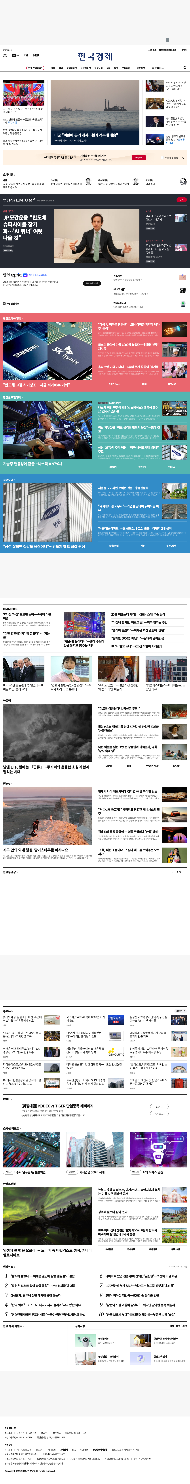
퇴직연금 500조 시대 (85, 1172)
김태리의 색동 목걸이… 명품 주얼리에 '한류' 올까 (128, 831)
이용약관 (84, 1449)
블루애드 (57, 1432)
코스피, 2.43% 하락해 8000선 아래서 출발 (85, 1019)
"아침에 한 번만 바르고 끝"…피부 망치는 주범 (139, 622)
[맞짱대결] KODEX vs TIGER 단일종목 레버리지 (57, 1106)
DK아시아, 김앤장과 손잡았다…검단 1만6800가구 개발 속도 (22, 1082)
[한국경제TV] (15, 55)
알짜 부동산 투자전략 (154, 240)
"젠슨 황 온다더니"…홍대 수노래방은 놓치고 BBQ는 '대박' (84, 643)
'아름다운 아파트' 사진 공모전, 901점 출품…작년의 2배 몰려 (135, 528)
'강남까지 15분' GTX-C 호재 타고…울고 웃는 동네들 (158, 249)
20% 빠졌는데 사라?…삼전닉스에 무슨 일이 (138, 614)
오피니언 (126, 68)
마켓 (172, 384)
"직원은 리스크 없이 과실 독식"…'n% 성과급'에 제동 (42, 1285)
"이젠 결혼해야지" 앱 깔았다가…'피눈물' (26, 635)
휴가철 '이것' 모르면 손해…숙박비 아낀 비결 (27, 616)
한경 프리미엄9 (35, 68)
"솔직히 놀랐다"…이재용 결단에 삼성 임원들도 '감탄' (42, 1276)
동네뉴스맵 (114, 545)
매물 (142, 545)
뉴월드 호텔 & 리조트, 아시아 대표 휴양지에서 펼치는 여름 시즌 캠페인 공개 (129, 1192)
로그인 (184, 50)
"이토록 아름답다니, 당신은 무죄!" (119, 708)
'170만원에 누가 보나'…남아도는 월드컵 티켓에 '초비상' (139, 1285)
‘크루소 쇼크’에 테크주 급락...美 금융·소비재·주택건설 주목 (22, 1034)
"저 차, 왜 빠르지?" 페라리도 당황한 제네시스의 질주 (129, 811)
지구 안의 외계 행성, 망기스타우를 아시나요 (35, 850)
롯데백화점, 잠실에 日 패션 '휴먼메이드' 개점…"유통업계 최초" (22, 1019)
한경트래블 (9, 1184)
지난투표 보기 (159, 1113)
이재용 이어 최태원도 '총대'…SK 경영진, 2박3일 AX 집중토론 (21, 1050)
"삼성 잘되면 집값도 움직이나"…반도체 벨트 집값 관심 (44, 546)
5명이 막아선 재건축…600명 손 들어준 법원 (132, 1295)
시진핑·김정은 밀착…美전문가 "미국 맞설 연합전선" (23, 110)
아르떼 (7, 700)
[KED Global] (36, 55)
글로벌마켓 (85, 68)
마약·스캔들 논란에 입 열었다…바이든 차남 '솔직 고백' (23, 687)
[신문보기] (5, 55)
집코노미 (98, 68)
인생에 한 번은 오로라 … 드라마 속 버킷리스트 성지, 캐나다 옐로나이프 (47, 1252)
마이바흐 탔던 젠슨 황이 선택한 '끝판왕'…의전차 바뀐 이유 (141, 1276)
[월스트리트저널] (26, 55)
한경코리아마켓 (12, 318)
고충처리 (32, 1432)
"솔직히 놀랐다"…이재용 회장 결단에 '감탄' (138, 630)
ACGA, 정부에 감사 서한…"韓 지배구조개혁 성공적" (176, 104)
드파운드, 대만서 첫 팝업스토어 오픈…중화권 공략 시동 (149, 1082)
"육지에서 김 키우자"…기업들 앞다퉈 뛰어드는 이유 (128, 508)
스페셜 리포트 (11, 1128)
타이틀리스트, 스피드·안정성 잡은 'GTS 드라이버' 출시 (22, 1066)
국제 (108, 68)
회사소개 (8, 1432)
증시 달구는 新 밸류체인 (24, 1172)
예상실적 (113, 466)
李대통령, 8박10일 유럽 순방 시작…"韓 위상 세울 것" (176, 121)
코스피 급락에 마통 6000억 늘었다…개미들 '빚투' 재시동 (23, 142)
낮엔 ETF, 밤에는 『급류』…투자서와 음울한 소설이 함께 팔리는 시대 (46, 769)
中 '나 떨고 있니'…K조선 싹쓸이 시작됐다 (136, 646)
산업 (61, 68)
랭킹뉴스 (8, 1267)
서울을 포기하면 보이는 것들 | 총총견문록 (123, 488)
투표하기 (159, 1106)
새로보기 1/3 (180, 1011)
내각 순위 (150, 184)
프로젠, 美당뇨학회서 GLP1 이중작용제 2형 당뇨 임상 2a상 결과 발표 (85, 1082)
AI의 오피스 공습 (146, 1172)
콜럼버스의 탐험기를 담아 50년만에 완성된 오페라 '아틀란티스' (128, 728)
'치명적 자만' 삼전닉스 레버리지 (66, 184)
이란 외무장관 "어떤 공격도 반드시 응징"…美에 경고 (176, 86)
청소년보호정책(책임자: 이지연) (125, 1449)
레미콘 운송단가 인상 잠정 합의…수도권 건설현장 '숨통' (94, 1066)
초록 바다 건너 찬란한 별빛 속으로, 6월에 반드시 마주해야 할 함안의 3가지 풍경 (127, 1232)
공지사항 (80, 1326)
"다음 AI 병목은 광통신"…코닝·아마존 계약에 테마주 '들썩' (128, 326)
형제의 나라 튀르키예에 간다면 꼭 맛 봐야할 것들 (127, 791)
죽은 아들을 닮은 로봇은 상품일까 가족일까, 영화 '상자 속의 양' (127, 749)
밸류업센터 (171, 545)
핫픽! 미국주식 (9, 211)
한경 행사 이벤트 (12, 1326)
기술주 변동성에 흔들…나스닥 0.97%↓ (33, 463)
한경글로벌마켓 (12, 397)
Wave (6, 783)
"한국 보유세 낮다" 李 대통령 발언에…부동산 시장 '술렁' (140, 1314)
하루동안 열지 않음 (171, 157)
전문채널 (141, 68)
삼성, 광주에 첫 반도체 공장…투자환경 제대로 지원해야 (23, 185)
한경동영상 (9, 872)
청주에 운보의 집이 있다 (112, 1212)
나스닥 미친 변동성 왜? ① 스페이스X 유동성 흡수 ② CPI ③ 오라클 (128, 410)
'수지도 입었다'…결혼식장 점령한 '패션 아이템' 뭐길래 (118, 687)
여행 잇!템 (175, 1249)
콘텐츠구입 (26, 1449)
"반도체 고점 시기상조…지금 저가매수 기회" (36, 385)
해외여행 (153, 1249)
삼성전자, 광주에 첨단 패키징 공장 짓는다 (35, 1295)
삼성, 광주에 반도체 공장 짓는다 (175, 139)
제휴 (19, 1449)
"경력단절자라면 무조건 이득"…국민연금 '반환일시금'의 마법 (47, 1314)
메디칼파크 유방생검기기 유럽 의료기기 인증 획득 (148, 1034)
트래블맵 (109, 1249)
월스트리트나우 (109, 402)
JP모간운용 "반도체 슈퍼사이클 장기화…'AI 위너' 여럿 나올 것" (24, 228)
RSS (74, 1449)
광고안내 (45, 1432)
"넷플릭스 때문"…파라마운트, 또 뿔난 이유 (165, 687)
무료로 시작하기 (92, 283)
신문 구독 (152, 50)
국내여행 (131, 1249)
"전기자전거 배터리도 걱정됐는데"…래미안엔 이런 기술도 (83, 1034)
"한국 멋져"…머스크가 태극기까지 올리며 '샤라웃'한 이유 (45, 1305)
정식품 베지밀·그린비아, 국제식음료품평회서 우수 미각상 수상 (149, 1050)
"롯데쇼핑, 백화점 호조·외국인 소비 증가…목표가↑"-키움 (148, 1066)
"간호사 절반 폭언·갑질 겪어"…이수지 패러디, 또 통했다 (71, 687)
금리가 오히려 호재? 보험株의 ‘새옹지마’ (158, 217)
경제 (53, 68)
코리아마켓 (71, 68)
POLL (6, 1099)
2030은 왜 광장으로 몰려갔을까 (113, 184)
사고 (184, 1326)
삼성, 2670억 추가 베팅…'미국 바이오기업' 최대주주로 (128, 450)
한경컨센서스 (114, 384)
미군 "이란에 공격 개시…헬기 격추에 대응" (86, 135)
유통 (116, 68)
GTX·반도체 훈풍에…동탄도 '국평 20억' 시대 (23, 121)
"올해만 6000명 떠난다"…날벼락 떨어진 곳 (137, 638)
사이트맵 (52, 1449)
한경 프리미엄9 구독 (167, 50)
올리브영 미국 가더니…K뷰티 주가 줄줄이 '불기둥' (128, 367)
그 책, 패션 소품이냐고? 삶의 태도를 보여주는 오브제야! (128, 852)
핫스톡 (148, 211)
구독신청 (20, 1432)
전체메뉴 (159, 68)
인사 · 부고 (175, 1326)
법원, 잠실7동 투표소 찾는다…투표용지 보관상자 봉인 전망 (22, 131)
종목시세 (142, 466)
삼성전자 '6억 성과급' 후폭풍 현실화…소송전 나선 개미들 (148, 1019)
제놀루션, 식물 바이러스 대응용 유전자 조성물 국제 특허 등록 (85, 1050)
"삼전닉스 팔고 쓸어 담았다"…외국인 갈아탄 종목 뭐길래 (140, 1305)
